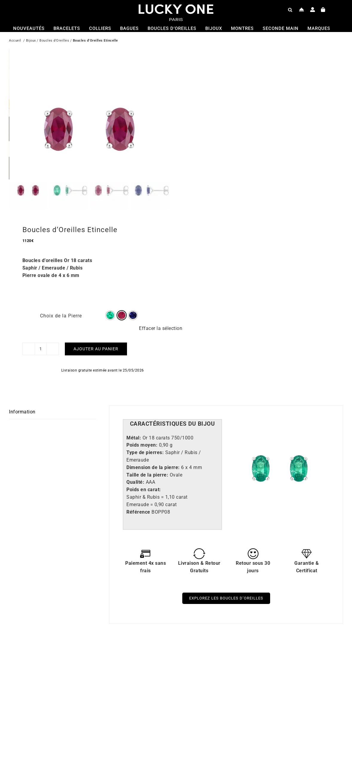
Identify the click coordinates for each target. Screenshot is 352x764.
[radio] (110, 309)
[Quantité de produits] (41, 343)
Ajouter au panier (96, 342)
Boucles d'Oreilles (54, 41)
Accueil (15, 41)
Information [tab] (22, 406)
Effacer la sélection (160, 322)
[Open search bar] (290, 9)
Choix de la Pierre (61, 310)
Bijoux (31, 41)
